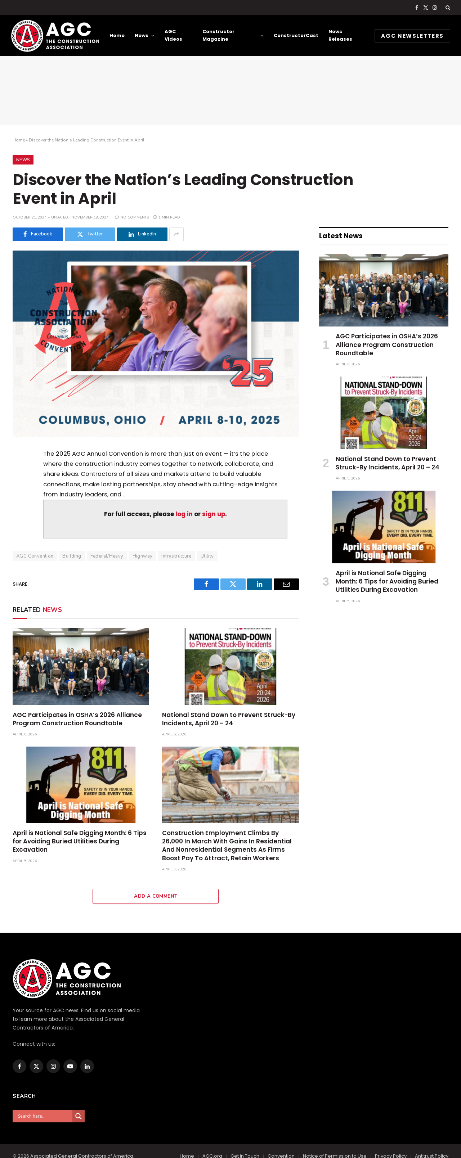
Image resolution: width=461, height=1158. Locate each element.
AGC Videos (173, 35)
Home (117, 35)
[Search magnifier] (78, 1116)
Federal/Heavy (107, 556)
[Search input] (44, 1116)
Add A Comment (155, 896)
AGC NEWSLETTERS (412, 36)
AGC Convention (34, 556)
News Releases (340, 35)
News (141, 35)
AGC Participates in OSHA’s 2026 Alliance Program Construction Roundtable (77, 719)
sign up (213, 514)
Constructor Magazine (218, 35)
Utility (207, 556)
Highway (143, 556)
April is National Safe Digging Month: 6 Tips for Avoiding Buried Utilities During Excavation (80, 841)
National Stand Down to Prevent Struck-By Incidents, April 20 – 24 (228, 719)
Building (71, 556)
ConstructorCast (296, 35)
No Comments (132, 217)
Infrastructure (176, 556)
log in (184, 514)
